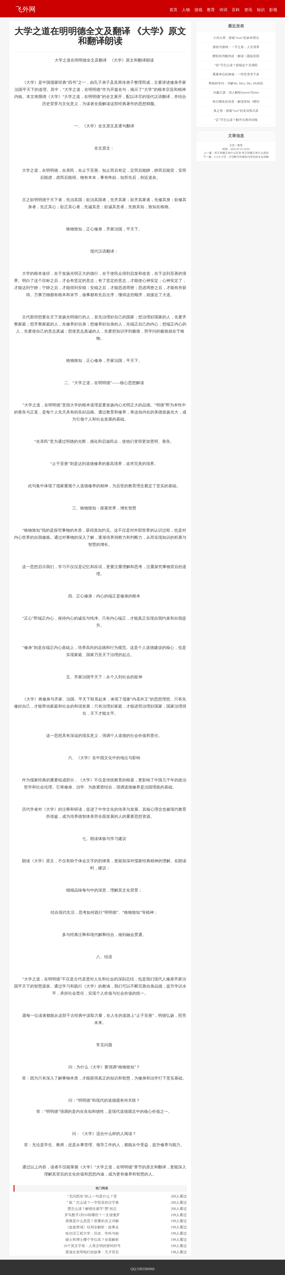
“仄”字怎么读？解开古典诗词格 (236, 120)
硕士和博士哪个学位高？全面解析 (92, 1239)
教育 (211, 10)
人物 (186, 10)
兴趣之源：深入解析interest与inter (236, 92)
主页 (232, 145)
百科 (236, 10)
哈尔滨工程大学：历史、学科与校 (92, 1233)
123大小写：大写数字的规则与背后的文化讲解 (241, 156)
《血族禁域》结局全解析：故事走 (92, 1227)
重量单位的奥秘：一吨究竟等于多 (236, 74)
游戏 (198, 10)
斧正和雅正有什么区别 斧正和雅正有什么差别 (241, 152)
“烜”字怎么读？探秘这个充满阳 (236, 65)
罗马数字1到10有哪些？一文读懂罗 (92, 1215)
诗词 (223, 10)
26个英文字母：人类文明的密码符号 (92, 1246)
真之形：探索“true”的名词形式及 (236, 110)
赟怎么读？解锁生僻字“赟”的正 (92, 1209)
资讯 (248, 10)
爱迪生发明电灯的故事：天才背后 (92, 1252)
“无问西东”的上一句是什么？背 (92, 1196)
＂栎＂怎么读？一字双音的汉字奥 (92, 1202)
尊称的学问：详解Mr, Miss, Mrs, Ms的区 (236, 83)
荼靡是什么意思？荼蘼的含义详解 (92, 1221)
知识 (261, 10)
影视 (273, 10)
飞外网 (26, 9)
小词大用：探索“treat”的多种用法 (236, 38)
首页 (173, 10)
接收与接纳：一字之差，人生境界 (236, 47)
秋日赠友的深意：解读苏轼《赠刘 (236, 101)
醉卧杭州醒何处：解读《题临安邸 (236, 56)
